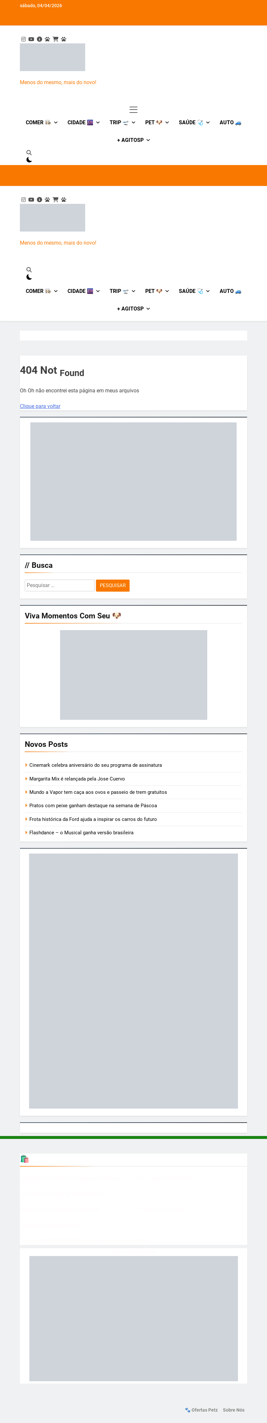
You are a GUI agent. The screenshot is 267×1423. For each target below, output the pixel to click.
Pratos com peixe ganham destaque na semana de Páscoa (93, 806)
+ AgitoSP (130, 140)
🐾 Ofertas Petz (201, 1410)
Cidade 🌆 (80, 122)
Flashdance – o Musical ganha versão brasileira (81, 833)
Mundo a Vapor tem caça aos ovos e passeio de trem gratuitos (98, 792)
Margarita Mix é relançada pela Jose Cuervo (77, 779)
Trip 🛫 (119, 122)
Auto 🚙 (231, 122)
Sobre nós (233, 1410)
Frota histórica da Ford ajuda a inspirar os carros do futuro (93, 819)
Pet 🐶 (154, 122)
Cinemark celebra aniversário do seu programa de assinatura (95, 765)
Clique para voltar (40, 406)
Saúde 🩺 (191, 122)
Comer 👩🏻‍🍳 (38, 122)
